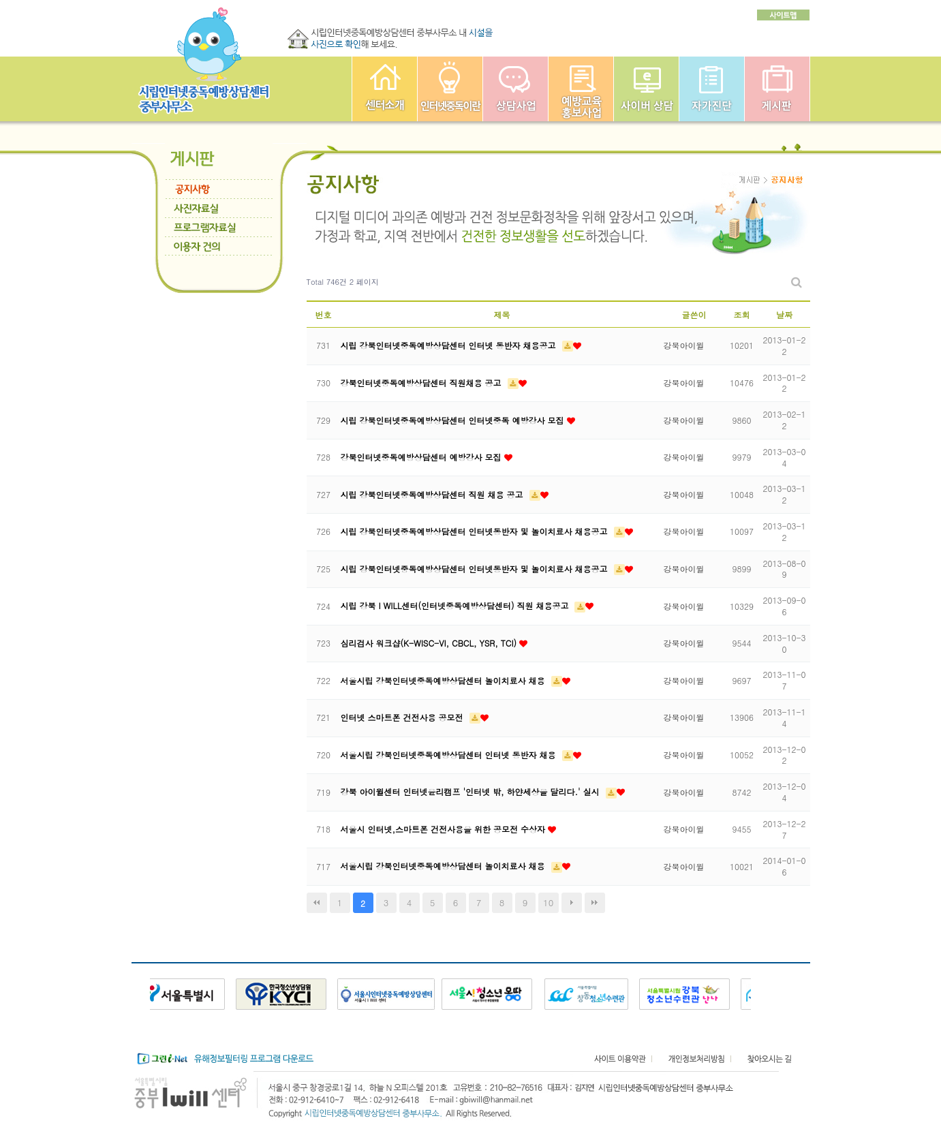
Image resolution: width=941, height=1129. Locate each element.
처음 (317, 903)
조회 (742, 314)
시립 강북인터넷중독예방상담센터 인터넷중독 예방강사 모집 (454, 420)
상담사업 (515, 89)
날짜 (784, 314)
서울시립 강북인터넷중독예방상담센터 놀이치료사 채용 (444, 680)
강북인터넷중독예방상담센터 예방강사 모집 (422, 457)
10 (548, 902)
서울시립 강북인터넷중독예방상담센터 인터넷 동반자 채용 (450, 754)
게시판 (777, 89)
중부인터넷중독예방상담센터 (384, 89)
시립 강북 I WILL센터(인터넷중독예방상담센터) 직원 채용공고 (456, 605)
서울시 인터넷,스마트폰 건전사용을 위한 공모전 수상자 (445, 829)
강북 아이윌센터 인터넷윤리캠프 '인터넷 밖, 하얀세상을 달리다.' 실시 (471, 791)
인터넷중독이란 (450, 89)
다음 (571, 903)
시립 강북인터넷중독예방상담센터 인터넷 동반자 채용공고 (450, 345)
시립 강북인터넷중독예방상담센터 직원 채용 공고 (433, 494)
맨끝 (595, 903)
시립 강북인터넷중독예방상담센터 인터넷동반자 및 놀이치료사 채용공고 (476, 531)
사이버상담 (646, 89)
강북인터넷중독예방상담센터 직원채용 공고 (422, 382)
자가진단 (711, 89)
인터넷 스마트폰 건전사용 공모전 (403, 717)
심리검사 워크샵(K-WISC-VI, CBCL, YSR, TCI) (430, 643)
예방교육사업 (581, 89)
